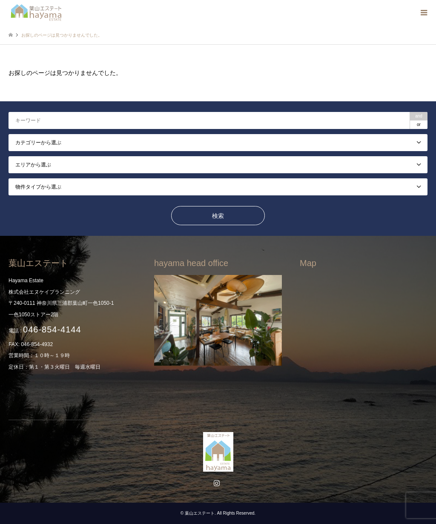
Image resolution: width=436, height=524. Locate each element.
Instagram (218, 484)
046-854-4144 (52, 329)
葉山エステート (200, 513)
